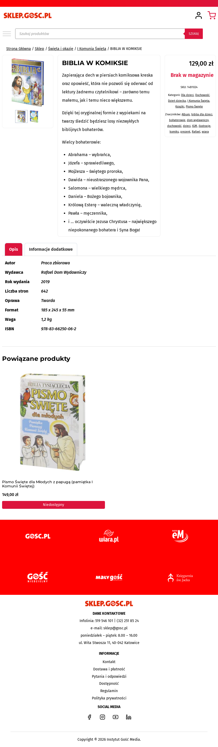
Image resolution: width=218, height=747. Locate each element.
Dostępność (109, 683)
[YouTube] (115, 716)
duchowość (174, 126)
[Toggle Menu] (7, 33)
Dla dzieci (187, 95)
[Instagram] (102, 716)
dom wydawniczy (198, 120)
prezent (185, 131)
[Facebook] (89, 716)
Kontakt (109, 662)
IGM (194, 126)
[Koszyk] (212, 15)
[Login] (198, 15)
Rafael (196, 131)
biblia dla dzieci (201, 114)
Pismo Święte (194, 106)
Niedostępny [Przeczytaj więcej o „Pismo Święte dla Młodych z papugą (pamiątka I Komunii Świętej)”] (53, 505)
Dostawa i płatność (109, 669)
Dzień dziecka (177, 100)
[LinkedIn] (128, 716)
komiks (174, 131)
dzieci (187, 126)
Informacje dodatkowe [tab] (51, 249)
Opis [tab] (13, 249)
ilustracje (204, 126)
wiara (205, 131)
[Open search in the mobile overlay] (109, 33)
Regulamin (109, 691)
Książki (179, 106)
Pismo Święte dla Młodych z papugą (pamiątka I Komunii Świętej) (47, 484)
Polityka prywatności (109, 698)
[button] (21, 116)
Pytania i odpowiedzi (109, 676)
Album (186, 114)
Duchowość (202, 95)
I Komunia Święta (198, 100)
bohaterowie (177, 120)
